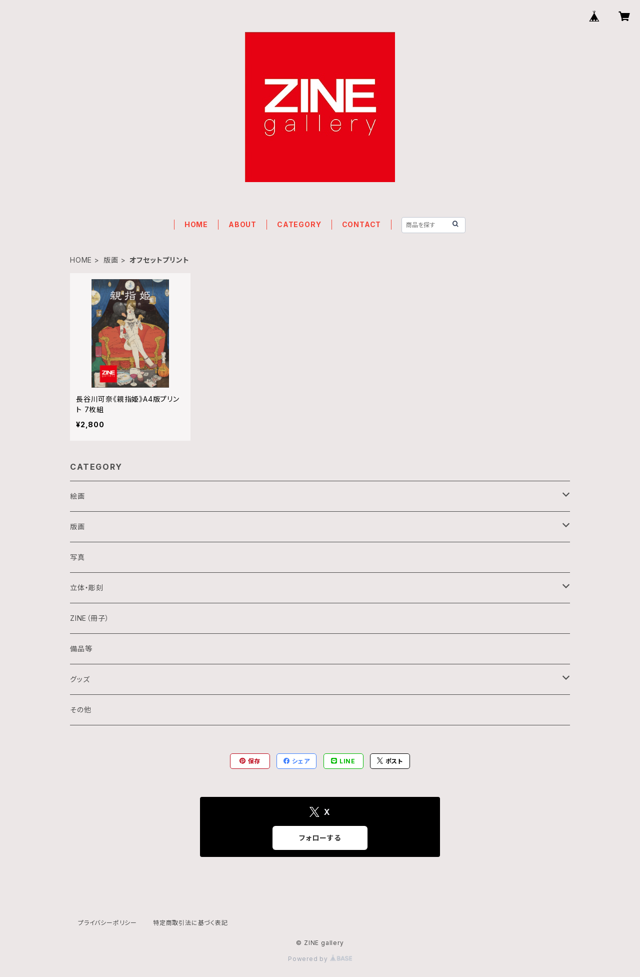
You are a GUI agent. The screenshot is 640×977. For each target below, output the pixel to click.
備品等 (81, 648)
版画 (111, 260)
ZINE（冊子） (89, 618)
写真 (77, 557)
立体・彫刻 (87, 587)
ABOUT (242, 224)
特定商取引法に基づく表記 (190, 922)
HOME (196, 224)
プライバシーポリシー (107, 922)
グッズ (80, 679)
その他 (80, 709)
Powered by (320, 958)
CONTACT (362, 224)
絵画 (77, 496)
